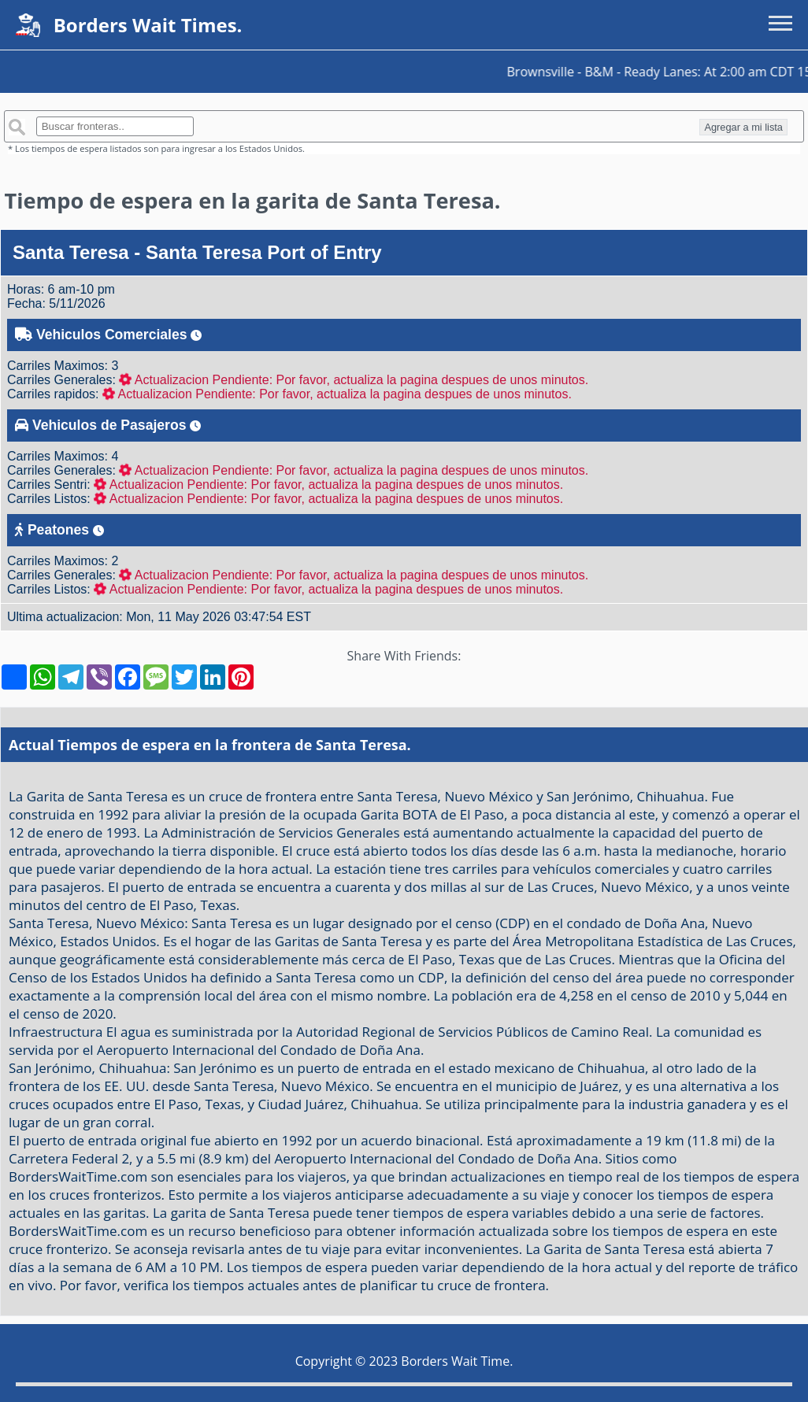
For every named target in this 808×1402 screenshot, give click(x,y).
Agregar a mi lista (743, 127)
